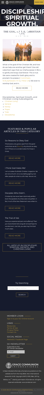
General (8, 104)
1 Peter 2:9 (25, 81)
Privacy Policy (13, 330)
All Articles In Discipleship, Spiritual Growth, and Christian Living (22, 247)
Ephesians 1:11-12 (13, 81)
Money (7, 107)
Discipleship (10, 115)
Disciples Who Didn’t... (15, 193)
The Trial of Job (12, 218)
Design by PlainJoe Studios (22, 393)
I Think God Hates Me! (15, 168)
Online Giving (39, 2)
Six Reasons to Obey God (16, 141)
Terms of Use (12, 328)
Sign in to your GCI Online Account (20, 319)
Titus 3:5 (19, 146)
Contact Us (11, 332)
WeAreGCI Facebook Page (17, 339)
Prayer (7, 109)
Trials (7, 112)
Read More (22, 88)
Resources (11, 326)
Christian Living (11, 101)
